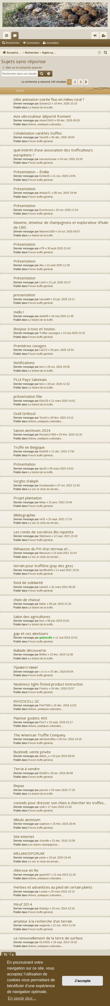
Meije (42, 502)
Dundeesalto (47, 485)
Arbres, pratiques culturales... (45, 124)
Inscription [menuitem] (104, 36)
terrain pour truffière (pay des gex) (43, 565)
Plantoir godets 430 (30, 718)
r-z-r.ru (43, 671)
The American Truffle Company (39, 734)
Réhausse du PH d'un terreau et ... (42, 548)
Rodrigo (44, 908)
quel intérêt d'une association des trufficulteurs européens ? (53, 152)
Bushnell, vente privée (32, 751)
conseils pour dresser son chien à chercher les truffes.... (60, 802)
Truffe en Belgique (29, 447)
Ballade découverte (29, 650)
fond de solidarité (28, 582)
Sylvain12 (45, 103)
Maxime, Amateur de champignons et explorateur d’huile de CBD (60, 224)
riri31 (42, 519)
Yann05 (43, 137)
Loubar (43, 891)
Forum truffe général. (41, 141)
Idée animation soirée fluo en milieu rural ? (48, 99)
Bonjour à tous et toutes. (34, 328)
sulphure (44, 823)
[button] (86, 82)
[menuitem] (105, 52)
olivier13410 (46, 120)
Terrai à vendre (26, 768)
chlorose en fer (26, 870)
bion (41, 366)
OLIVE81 (44, 942)
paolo (42, 857)
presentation (24, 294)
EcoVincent (46, 209)
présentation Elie (27, 396)
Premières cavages (29, 345)
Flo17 (42, 722)
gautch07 (44, 874)
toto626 (43, 451)
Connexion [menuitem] (96, 36)
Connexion (33, 42)
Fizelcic (43, 688)
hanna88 (44, 299)
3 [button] (80, 82)
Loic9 (42, 282)
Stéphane (45, 536)
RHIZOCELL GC (26, 701)
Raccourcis (7, 36)
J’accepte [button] (83, 981)
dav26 (43, 468)
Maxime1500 (47, 231)
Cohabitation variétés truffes (37, 133)
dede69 (43, 316)
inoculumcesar (48, 159)
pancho (43, 790)
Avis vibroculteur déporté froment (42, 116)
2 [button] (75, 82)
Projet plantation (27, 497)
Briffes (43, 654)
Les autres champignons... (44, 844)
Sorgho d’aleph (25, 481)
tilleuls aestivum (26, 819)
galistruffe (45, 637)
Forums (16, 36)
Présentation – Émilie (31, 171)
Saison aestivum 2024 (31, 430)
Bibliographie (24, 515)
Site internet (23, 836)
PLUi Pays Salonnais (30, 379)
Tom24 (43, 417)
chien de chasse (26, 599)
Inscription (53, 42)
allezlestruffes (47, 739)
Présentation (24, 188)
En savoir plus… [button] (22, 998)
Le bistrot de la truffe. (41, 107)
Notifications (24, 362)
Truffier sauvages (49, 333)
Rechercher (13, 42)
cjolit (42, 806)
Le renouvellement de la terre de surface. (48, 938)
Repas (18, 785)
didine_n (44, 755)
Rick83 (43, 773)
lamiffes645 (46, 570)
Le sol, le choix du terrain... (44, 489)
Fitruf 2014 (22, 904)
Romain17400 (47, 434)
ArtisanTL (45, 192)
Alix (41, 265)
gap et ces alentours (30, 633)
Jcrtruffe (44, 840)
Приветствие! (25, 667)
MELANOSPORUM (28, 853)
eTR (41, 248)
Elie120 (43, 400)
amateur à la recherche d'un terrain (42, 921)
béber (42, 603)
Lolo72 (43, 349)
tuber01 (43, 586)
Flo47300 (45, 705)
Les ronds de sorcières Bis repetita (43, 531)
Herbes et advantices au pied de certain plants (52, 887)
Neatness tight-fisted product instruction (48, 684)
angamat (44, 925)
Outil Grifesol (24, 413)
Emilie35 (44, 175)
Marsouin (44, 552)
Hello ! (18, 311)
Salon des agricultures (31, 616)
